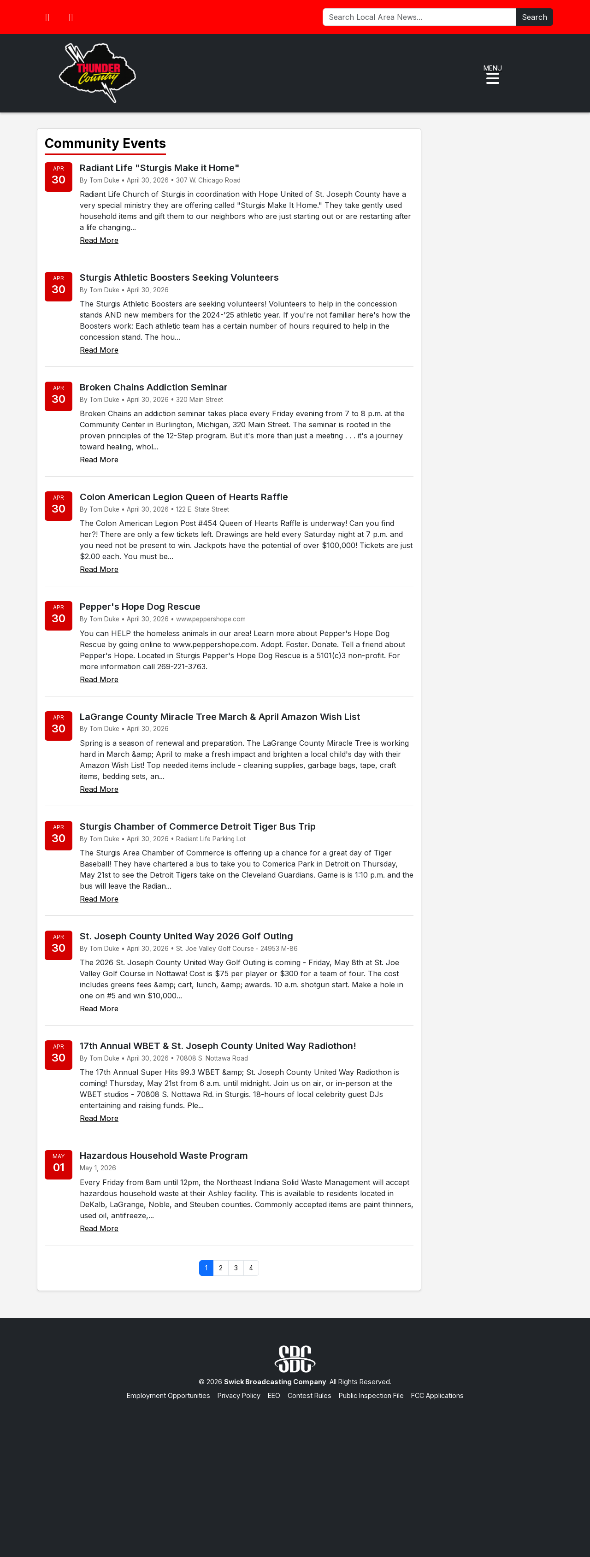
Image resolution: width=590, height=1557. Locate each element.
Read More (99, 240)
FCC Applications (437, 1395)
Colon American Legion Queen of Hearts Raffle (184, 496)
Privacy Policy (239, 1395)
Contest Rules (309, 1395)
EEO (274, 1395)
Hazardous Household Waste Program (164, 1155)
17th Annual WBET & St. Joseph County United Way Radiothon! (218, 1045)
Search (534, 17)
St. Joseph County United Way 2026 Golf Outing (186, 936)
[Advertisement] (295, 1469)
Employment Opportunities (168, 1395)
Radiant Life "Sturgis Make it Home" (160, 167)
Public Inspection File (371, 1395)
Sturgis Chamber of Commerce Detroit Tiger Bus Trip (198, 826)
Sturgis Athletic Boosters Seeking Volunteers (179, 277)
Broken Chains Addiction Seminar (154, 387)
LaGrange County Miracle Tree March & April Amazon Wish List (220, 716)
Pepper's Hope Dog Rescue (140, 606)
